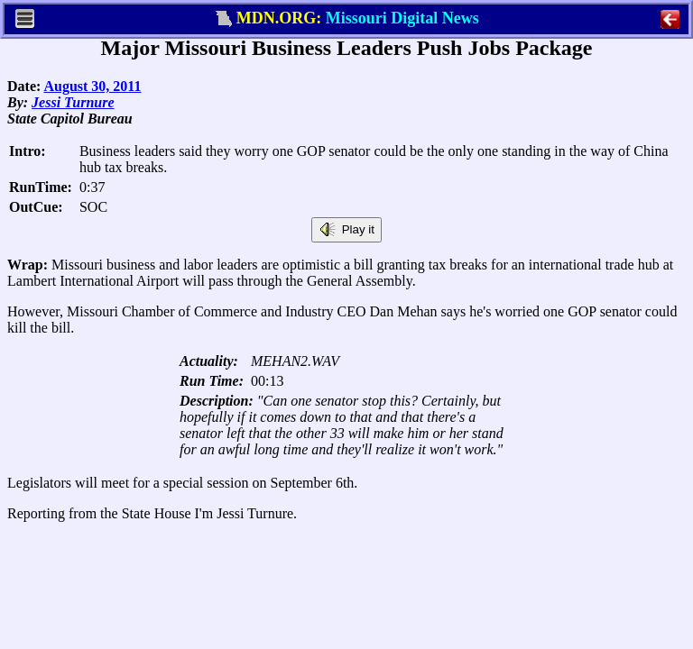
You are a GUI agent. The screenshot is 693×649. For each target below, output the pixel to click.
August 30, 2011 (92, 86)
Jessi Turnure (73, 102)
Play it (346, 230)
